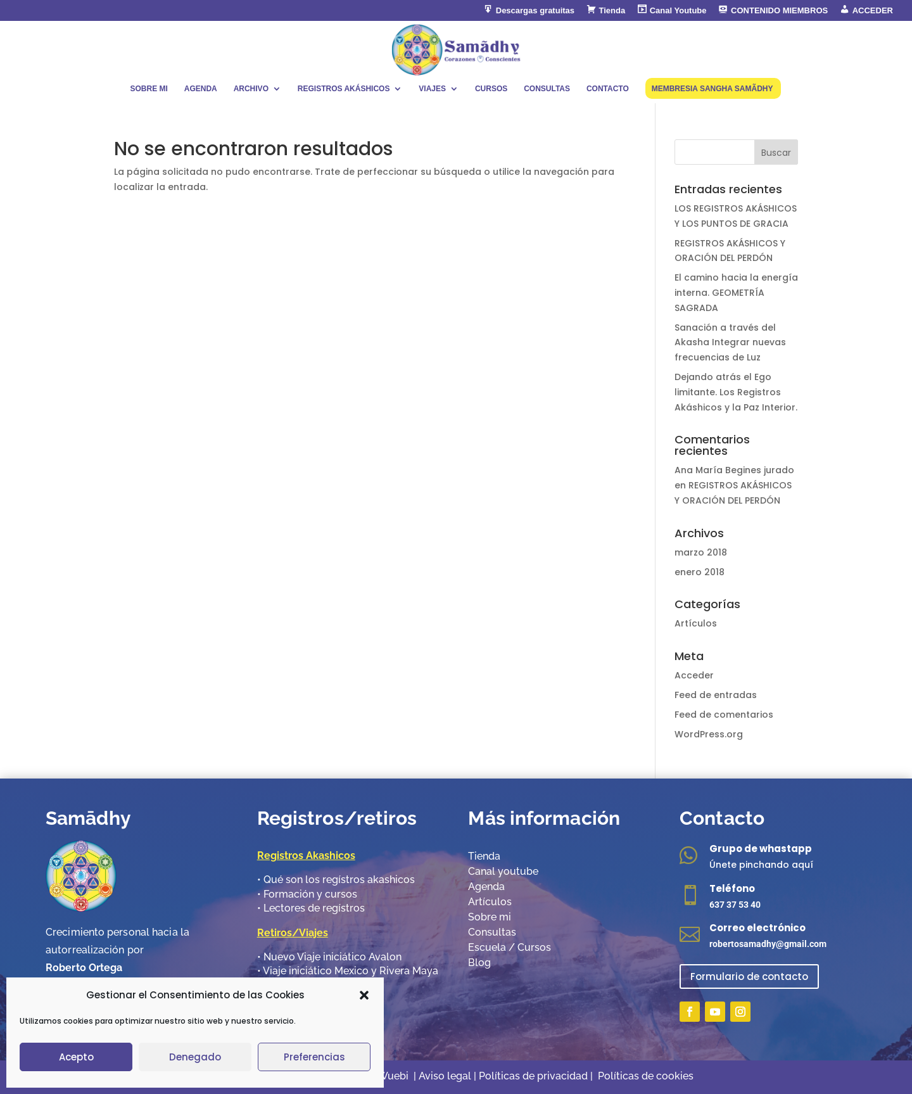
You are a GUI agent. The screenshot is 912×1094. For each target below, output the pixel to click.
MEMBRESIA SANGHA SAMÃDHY (712, 88)
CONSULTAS (547, 88)
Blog (479, 963)
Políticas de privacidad (534, 1076)
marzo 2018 (700, 552)
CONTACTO (607, 88)
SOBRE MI (148, 88)
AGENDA (200, 88)
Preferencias (314, 1057)
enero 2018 (699, 572)
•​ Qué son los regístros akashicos (336, 880)
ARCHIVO (251, 88)
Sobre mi (489, 917)
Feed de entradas (715, 695)
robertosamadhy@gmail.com (767, 944)
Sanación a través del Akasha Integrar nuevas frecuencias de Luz (730, 342)
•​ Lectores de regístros (311, 908)
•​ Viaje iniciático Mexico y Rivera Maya (347, 971)
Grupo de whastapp (760, 848)
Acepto (76, 1057)
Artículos (695, 623)
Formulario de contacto (749, 976)
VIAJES (432, 88)
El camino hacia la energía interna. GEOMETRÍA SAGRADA (736, 292)
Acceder (694, 675)
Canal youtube (503, 871)
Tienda (484, 856)
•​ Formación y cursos (307, 894)
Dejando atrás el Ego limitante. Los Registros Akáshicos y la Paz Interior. (735, 392)
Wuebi (392, 1076)
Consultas (492, 932)
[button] (364, 995)
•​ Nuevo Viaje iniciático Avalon (329, 957)
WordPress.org (708, 734)
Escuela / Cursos (509, 947)
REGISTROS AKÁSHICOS (344, 88)
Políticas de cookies (646, 1076)
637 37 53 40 (735, 905)
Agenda (486, 887)
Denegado (195, 1057)
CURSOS (491, 88)
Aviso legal (445, 1076)
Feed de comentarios (723, 714)
